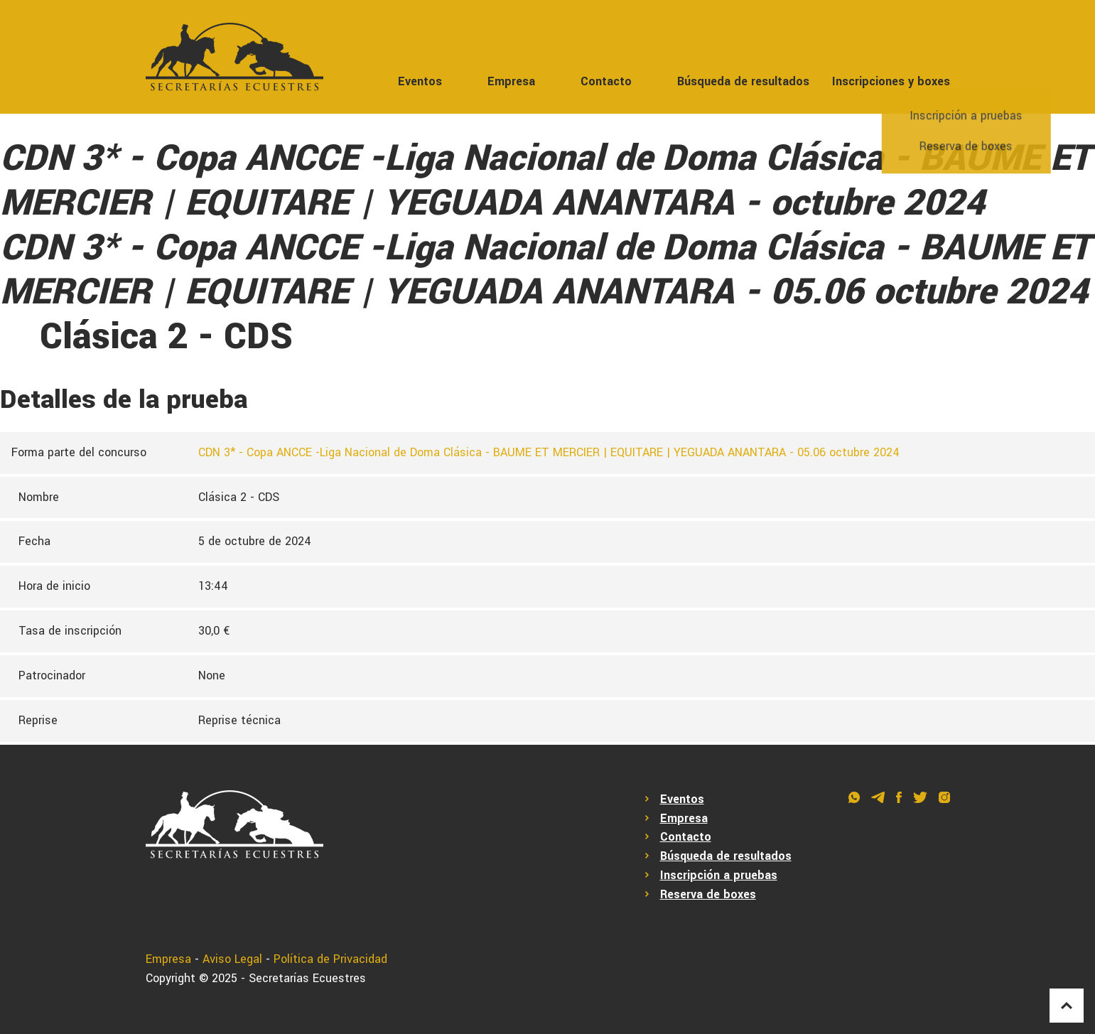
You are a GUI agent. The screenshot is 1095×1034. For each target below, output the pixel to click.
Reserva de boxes (708, 894)
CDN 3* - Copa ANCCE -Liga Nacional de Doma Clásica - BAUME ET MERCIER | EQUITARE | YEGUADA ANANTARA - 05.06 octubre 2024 (549, 452)
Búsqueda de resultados (743, 81)
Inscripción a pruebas (718, 875)
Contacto (606, 81)
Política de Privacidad (330, 959)
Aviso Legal (232, 959)
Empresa (511, 81)
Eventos (420, 81)
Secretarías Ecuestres (307, 978)
